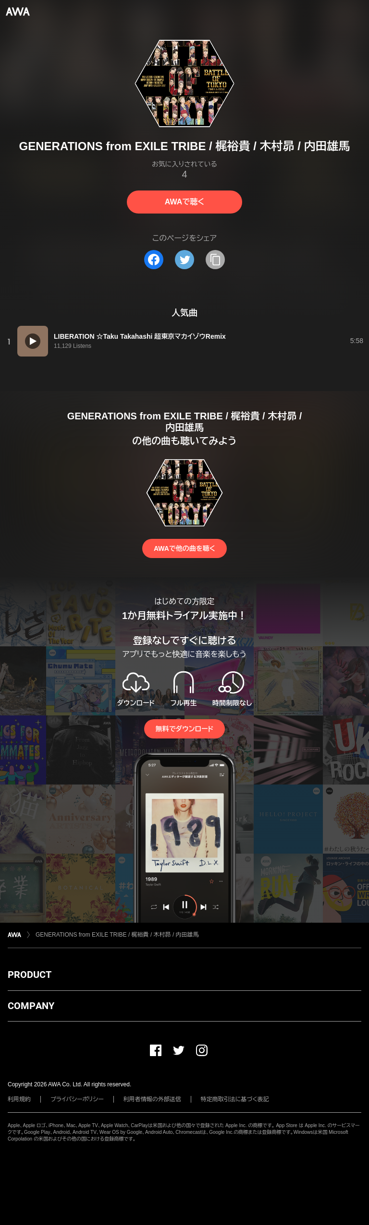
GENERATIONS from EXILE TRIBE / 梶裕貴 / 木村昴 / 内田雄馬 (117, 934)
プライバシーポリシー (77, 1099)
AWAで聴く (184, 202)
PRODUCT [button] (29, 974)
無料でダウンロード (184, 729)
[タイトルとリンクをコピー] (215, 259)
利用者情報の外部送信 (152, 1099)
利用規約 (19, 1099)
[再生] (32, 341)
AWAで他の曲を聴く (184, 548)
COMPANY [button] (31, 1005)
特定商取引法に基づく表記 (235, 1099)
